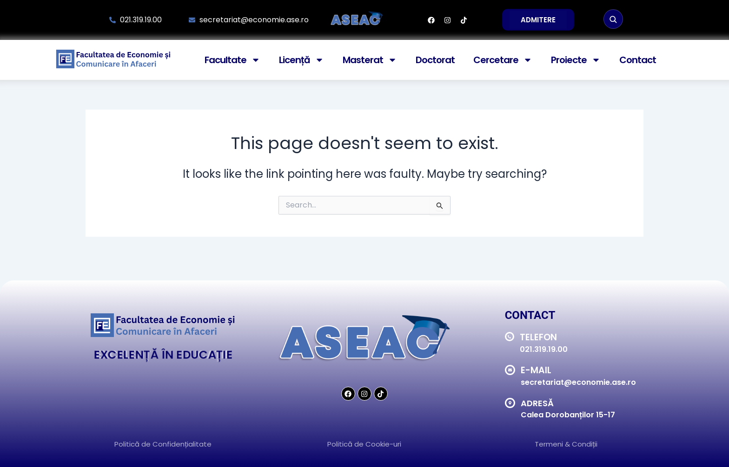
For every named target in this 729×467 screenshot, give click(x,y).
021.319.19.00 (544, 349)
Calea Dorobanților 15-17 (568, 414)
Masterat (370, 60)
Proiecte (576, 60)
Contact (637, 59)
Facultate (232, 60)
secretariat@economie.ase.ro (578, 382)
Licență (301, 60)
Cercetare (502, 60)
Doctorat (435, 59)
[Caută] (613, 19)
